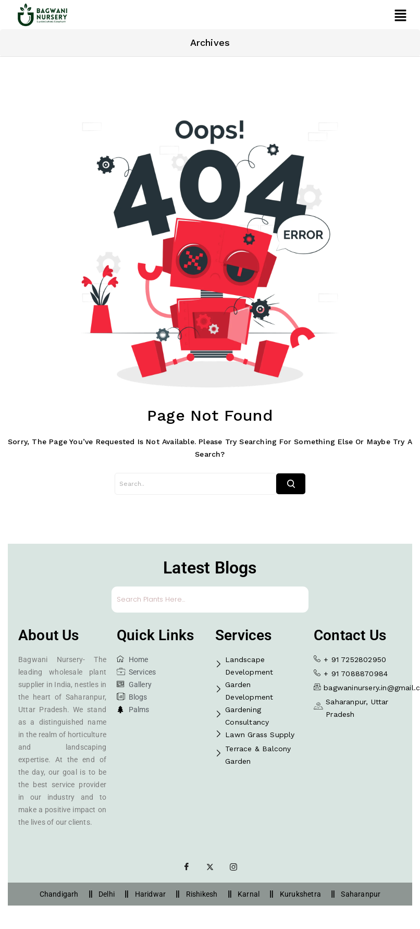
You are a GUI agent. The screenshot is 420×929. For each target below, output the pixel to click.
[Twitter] (210, 867)
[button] (400, 15)
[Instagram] (233, 867)
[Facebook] (186, 867)
